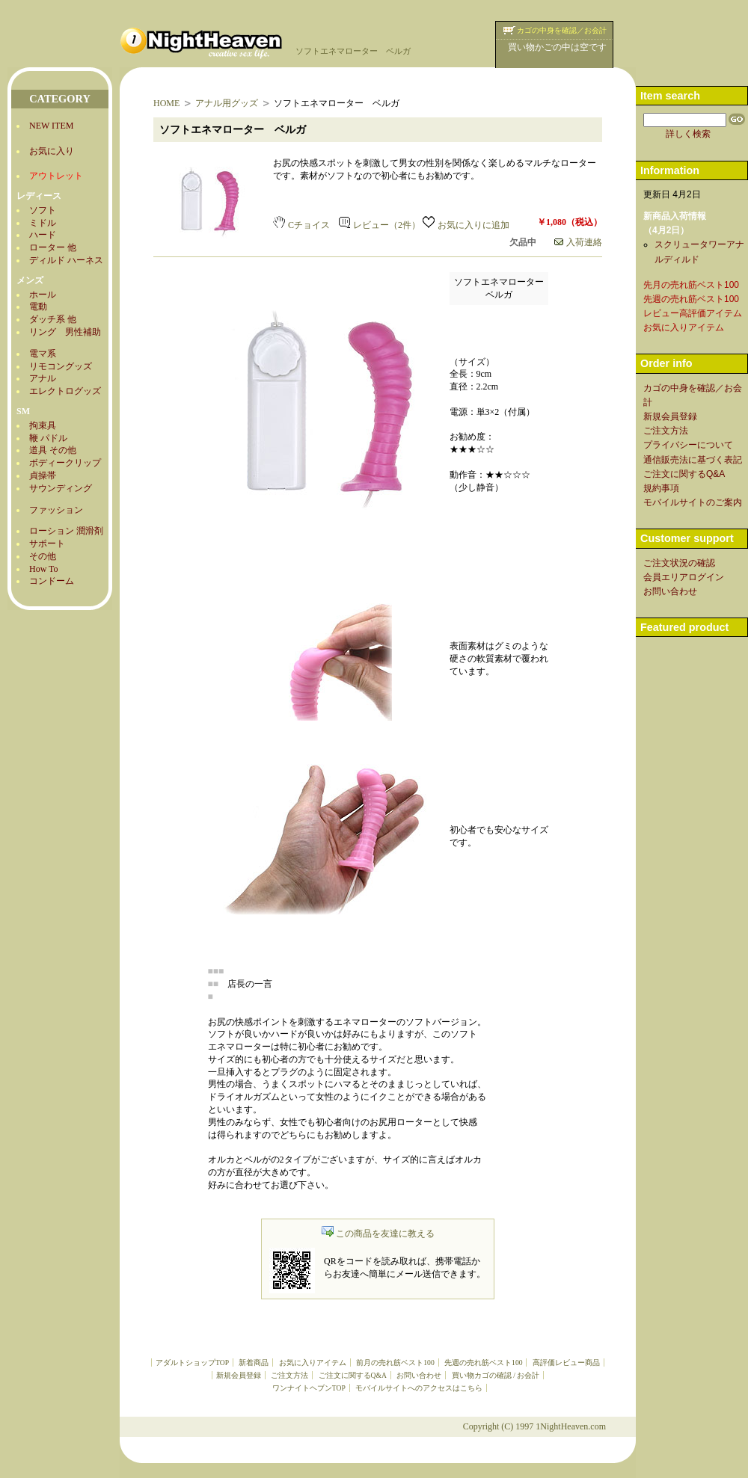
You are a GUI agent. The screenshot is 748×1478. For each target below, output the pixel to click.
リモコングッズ (60, 366)
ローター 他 (52, 247)
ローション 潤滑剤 (66, 531)
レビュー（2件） (379, 225)
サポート (47, 543)
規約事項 (661, 488)
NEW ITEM (51, 125)
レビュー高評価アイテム (692, 313)
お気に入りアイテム (312, 1362)
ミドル (42, 223)
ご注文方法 (289, 1375)
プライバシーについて (688, 445)
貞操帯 (42, 475)
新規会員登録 (238, 1375)
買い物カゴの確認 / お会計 (495, 1375)
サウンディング (60, 488)
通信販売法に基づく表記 (692, 460)
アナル (42, 378)
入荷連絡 (578, 242)
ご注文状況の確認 (679, 563)
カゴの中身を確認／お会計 (562, 30)
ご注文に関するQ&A (353, 1375)
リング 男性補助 (65, 332)
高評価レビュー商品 (566, 1362)
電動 (38, 306)
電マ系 (42, 353)
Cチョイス (301, 225)
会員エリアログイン (683, 577)
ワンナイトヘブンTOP (309, 1388)
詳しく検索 (688, 134)
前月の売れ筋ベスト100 (395, 1362)
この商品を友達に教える (378, 1233)
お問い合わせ (418, 1375)
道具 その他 (52, 450)
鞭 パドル (48, 438)
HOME (166, 103)
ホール (42, 294)
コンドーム (51, 581)
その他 (42, 556)
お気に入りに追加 (466, 225)
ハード (42, 235)
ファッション (56, 510)
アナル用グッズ (226, 103)
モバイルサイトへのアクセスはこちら (418, 1388)
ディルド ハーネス (66, 260)
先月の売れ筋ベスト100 (691, 285)
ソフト (42, 210)
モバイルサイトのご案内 (692, 502)
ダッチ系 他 (52, 319)
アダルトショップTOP (192, 1362)
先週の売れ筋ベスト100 (483, 1362)
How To (43, 569)
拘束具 (42, 425)
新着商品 (254, 1362)
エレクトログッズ (65, 391)
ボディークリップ (65, 463)
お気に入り (51, 151)
